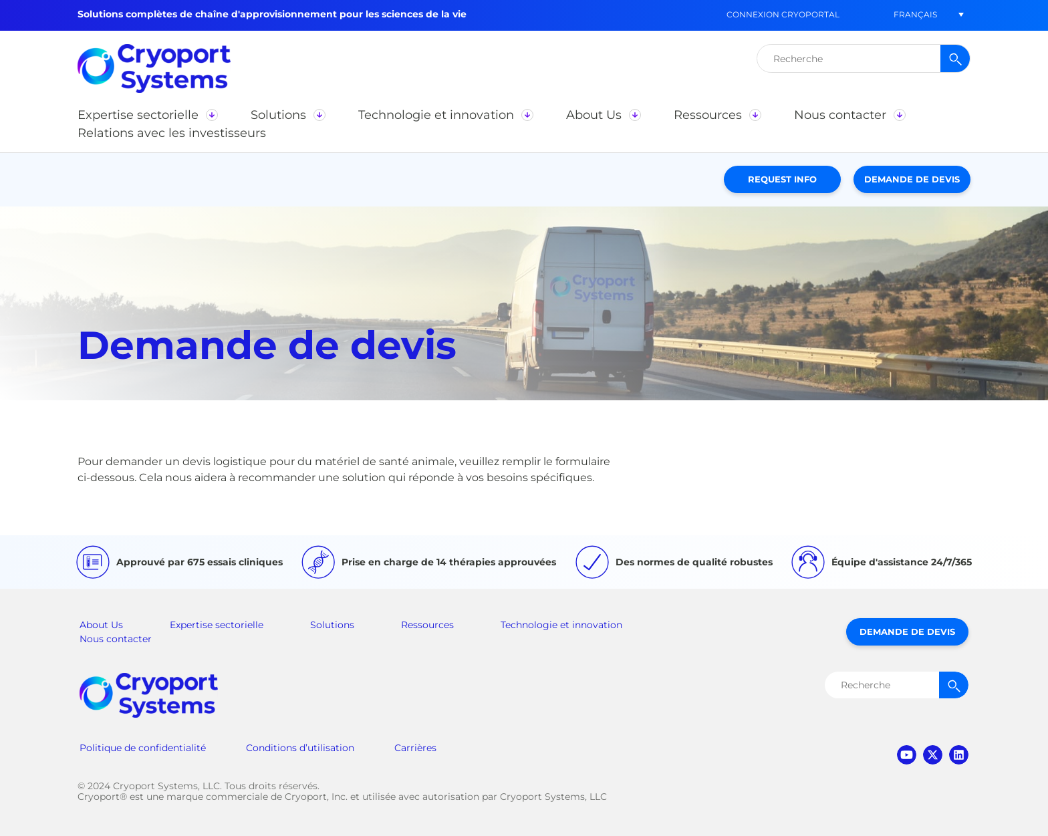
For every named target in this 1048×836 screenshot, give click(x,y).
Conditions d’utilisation (300, 748)
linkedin (958, 754)
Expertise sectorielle (216, 625)
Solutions (332, 625)
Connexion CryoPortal (783, 14)
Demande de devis (912, 179)
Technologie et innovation (561, 625)
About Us (101, 625)
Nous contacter (116, 639)
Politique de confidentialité (143, 748)
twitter (932, 754)
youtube (906, 754)
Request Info (782, 179)
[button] (915, 14)
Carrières (415, 748)
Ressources (427, 625)
